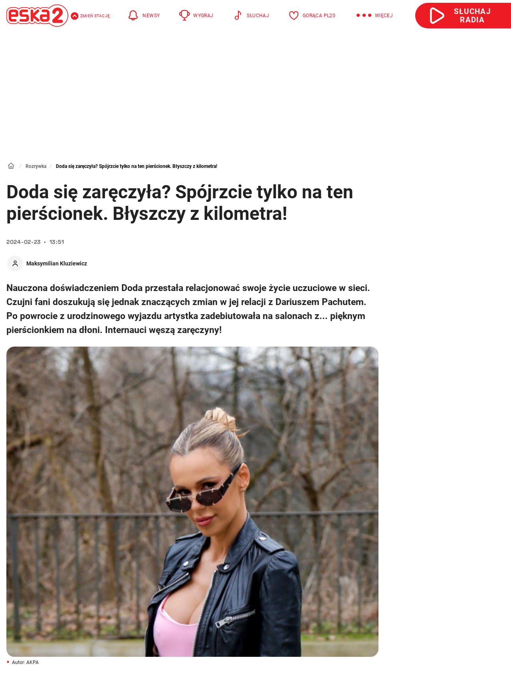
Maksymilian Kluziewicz (56, 263)
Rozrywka (36, 166)
